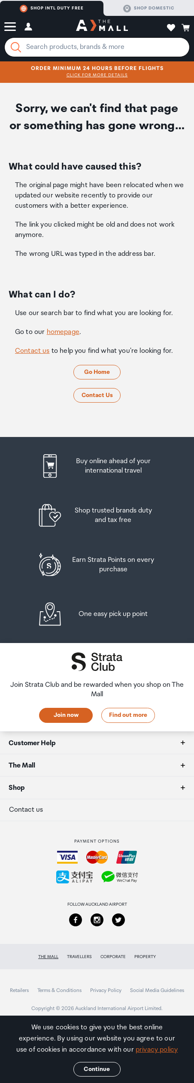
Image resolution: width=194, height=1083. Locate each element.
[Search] (16, 47)
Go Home (97, 372)
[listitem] (97, 466)
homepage (63, 332)
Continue (97, 1069)
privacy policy (157, 1050)
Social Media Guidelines (157, 990)
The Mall (48, 956)
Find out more (128, 715)
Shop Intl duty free (52, 8)
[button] (10, 26)
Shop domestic (148, 8)
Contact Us (97, 395)
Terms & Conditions (59, 990)
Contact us (32, 351)
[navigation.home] (102, 26)
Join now (66, 715)
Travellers (79, 956)
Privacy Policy (105, 990)
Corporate (113, 956)
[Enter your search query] (97, 47)
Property (145, 956)
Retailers (19, 990)
